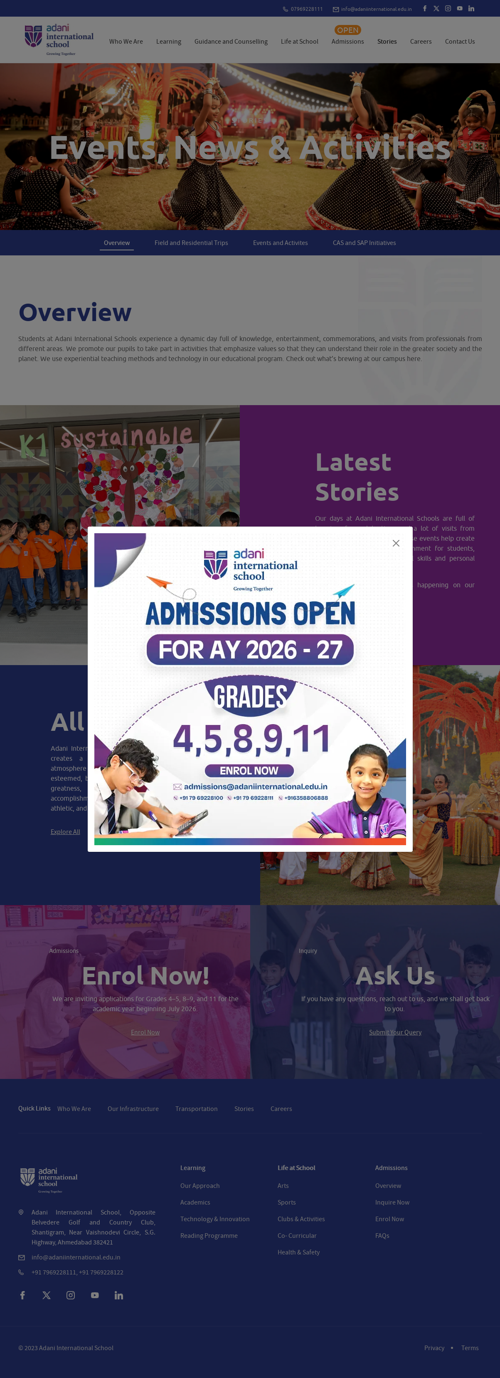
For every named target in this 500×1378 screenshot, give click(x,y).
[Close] (396, 543)
